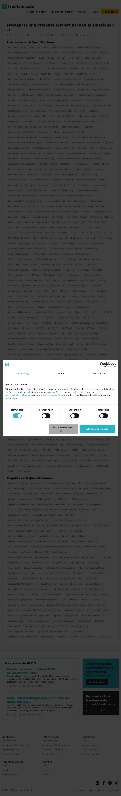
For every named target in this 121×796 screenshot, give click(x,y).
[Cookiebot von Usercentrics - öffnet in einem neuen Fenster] (102, 364)
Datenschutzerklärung (17, 395)
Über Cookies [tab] (99, 373)
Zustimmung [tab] (22, 373)
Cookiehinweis (49, 395)
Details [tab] (60, 373)
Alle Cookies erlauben (97, 428)
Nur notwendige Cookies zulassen (63, 429)
